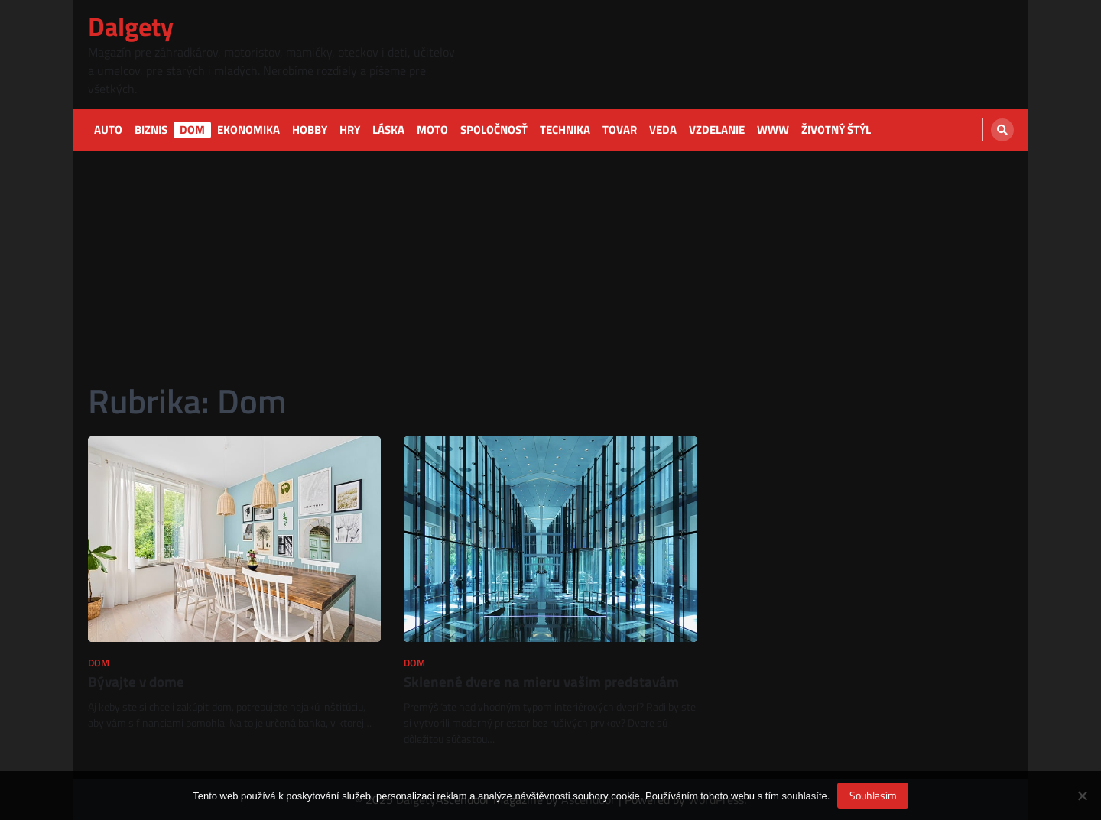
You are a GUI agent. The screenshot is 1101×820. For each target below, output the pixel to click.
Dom (192, 130)
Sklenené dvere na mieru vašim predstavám (541, 681)
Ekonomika (248, 130)
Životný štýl (836, 130)
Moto (432, 130)
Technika (565, 130)
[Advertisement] (550, 266)
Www (773, 130)
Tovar (619, 130)
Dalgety (131, 26)
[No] (1082, 795)
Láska (388, 130)
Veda (663, 130)
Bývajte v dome (136, 681)
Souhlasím (873, 795)
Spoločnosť (494, 130)
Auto (108, 130)
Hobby (309, 130)
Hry (349, 130)
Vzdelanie (717, 130)
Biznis (151, 130)
